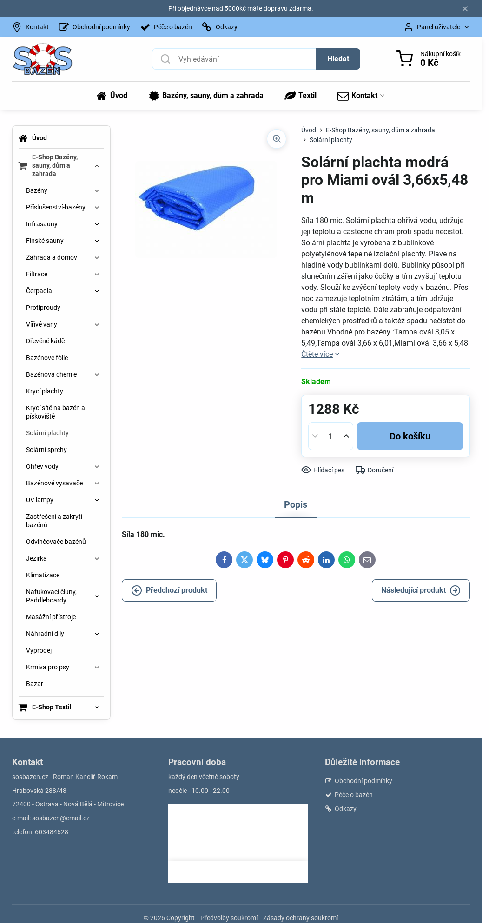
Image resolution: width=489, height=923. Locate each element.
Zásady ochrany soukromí (300, 918)
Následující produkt (421, 590)
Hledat (338, 58)
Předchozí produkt (169, 590)
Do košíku (410, 436)
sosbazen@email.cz (61, 818)
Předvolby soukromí (229, 918)
